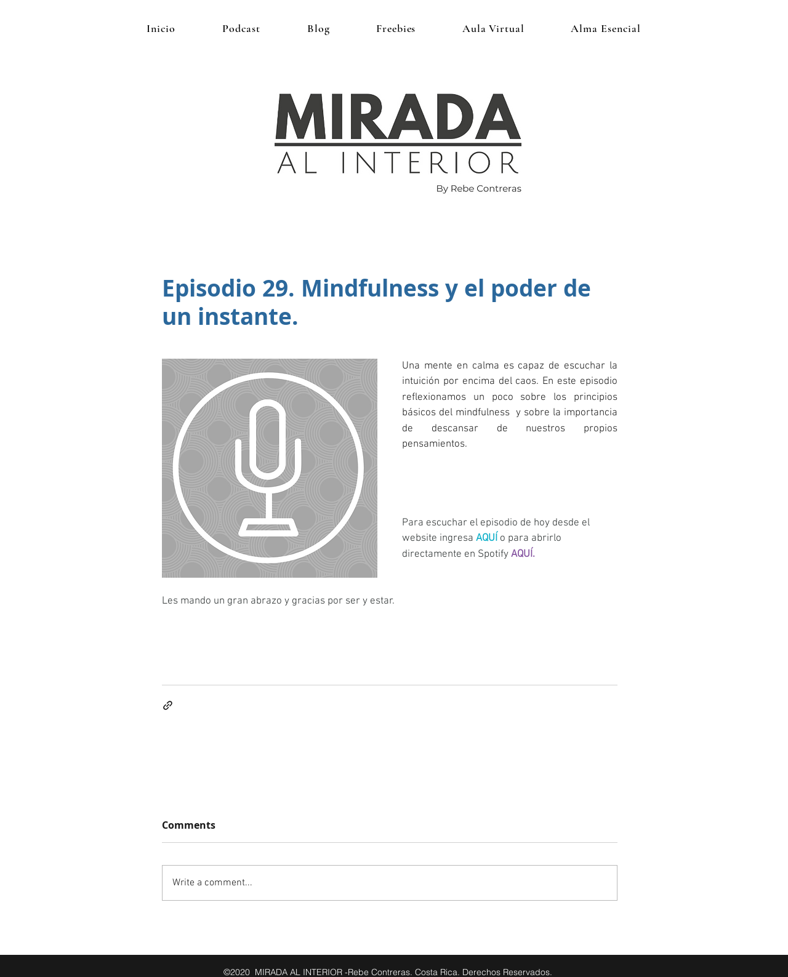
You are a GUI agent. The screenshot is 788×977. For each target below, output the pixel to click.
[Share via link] (168, 705)
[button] (395, 28)
